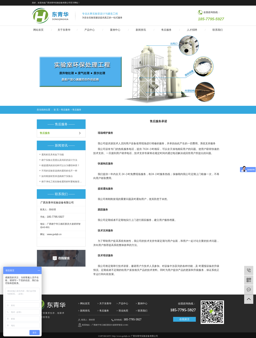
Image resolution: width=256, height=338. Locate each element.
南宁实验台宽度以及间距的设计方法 (59, 160)
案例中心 (115, 29)
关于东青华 (64, 29)
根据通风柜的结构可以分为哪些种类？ (60, 165)
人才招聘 (192, 29)
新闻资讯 (141, 29)
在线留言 (184, 319)
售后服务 (166, 29)
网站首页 (38, 29)
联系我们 (217, 29)
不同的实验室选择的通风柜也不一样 (59, 171)
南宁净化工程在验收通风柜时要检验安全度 (62, 181)
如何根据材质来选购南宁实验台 (57, 176)
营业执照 (123, 310)
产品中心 (89, 29)
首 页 (56, 110)
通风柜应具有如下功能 (52, 154)
